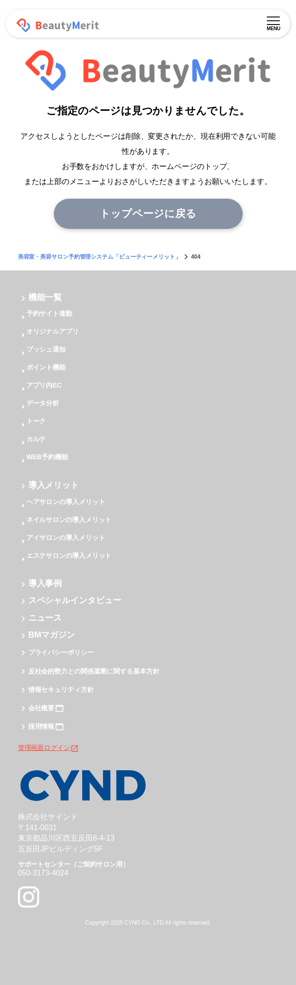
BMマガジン (51, 635)
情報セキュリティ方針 (61, 689)
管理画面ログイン (48, 747)
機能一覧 (45, 297)
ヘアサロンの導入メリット (65, 501)
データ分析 (42, 403)
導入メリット (53, 485)
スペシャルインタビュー (74, 601)
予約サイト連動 (49, 313)
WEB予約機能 (47, 457)
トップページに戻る (148, 213)
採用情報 (41, 727)
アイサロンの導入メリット (65, 537)
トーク (36, 421)
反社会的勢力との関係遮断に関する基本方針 (94, 671)
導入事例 (45, 583)
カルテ (36, 439)
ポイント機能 (46, 367)
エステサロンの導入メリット (69, 555)
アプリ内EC (44, 385)
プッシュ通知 (46, 349)
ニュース (45, 618)
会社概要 (41, 708)
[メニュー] (273, 19)
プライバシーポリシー (61, 653)
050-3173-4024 (43, 873)
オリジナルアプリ (52, 331)
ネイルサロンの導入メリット (69, 519)
